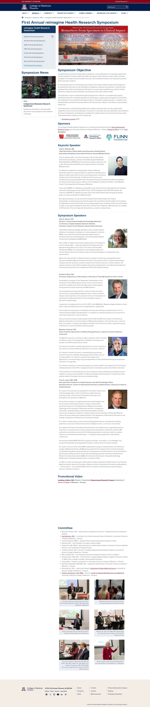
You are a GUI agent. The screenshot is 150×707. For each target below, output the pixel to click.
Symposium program (68, 119)
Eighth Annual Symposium (34, 37)
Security (57, 691)
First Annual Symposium (33, 65)
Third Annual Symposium (33, 57)
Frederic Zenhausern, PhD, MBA (72, 573)
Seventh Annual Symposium (34, 41)
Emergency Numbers (115, 694)
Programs (80, 691)
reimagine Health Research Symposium (58, 18)
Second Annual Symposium (34, 61)
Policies (47, 691)
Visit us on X (50, 694)
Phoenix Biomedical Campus (117, 688)
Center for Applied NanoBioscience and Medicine (107, 573)
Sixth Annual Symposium (33, 45)
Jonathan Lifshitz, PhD (66, 480)
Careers (93, 691)
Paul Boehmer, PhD (68, 536)
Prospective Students (65, 13)
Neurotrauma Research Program (103, 480)
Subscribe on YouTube (58, 694)
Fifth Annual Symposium (33, 49)
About (24, 13)
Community (48, 13)
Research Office (38, 18)
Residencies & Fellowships (106, 13)
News (25, 101)
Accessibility (63, 691)
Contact (93, 688)
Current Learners (85, 13)
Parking (110, 691)
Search (126, 7)
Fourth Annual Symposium (34, 53)
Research (35, 13)
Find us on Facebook (46, 694)
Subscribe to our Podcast (65, 694)
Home (22, 17)
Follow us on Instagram (54, 694)
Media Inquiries (96, 694)
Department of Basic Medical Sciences (103, 568)
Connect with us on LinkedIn (61, 694)
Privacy (52, 691)
